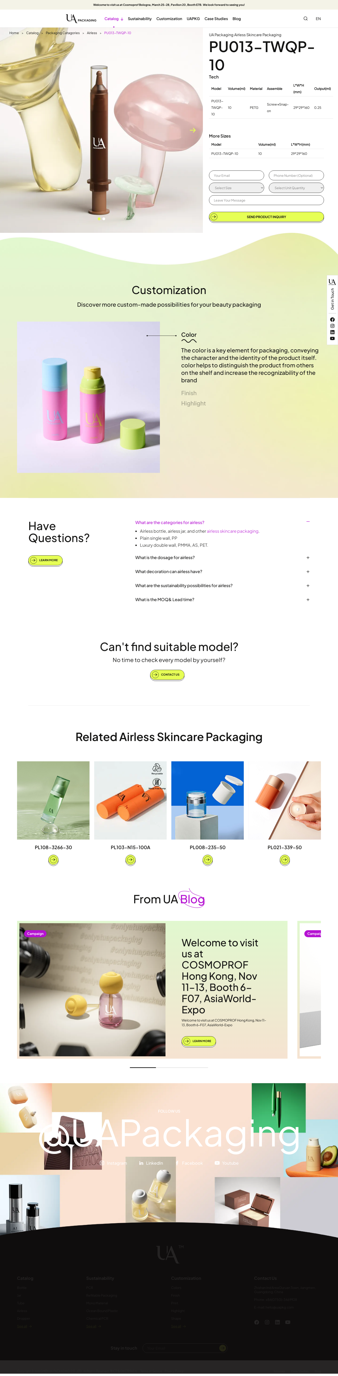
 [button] (192, 130)
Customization (169, 18)
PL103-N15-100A (130, 851)
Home (14, 33)
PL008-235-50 (208, 851)
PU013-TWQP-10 (117, 33)
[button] (99, 218)
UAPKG (193, 18)
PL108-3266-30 (53, 851)
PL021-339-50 (285, 851)
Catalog (113, 18)
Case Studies (216, 18)
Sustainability (140, 18)
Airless (92, 33)
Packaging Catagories (63, 33)
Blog (237, 18)
